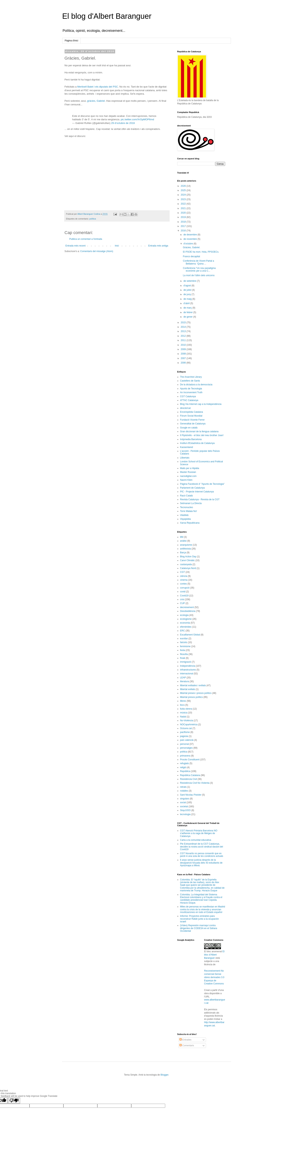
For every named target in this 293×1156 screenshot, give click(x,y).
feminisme (185, 646)
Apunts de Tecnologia (191, 388)
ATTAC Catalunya (189, 400)
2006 (183, 362)
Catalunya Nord (188, 568)
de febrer (188, 312)
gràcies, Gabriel (96, 100)
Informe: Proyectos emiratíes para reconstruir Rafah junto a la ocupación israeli (199, 919)
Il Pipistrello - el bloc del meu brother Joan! (202, 435)
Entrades (185, 1039)
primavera (185, 755)
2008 (183, 353)
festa (182, 650)
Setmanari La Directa (191, 503)
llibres (183, 701)
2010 (183, 345)
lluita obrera (186, 708)
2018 (183, 221)
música (183, 712)
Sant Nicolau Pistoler (190, 794)
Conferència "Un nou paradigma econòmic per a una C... (199, 269)
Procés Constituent (189, 759)
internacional (186, 673)
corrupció (185, 587)
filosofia (184, 654)
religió (183, 767)
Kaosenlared (186, 447)
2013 (183, 331)
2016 (183, 230)
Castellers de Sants (190, 380)
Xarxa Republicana (189, 523)
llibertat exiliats (187, 689)
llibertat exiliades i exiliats (193, 685)
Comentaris (186, 1045)
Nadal (183, 716)
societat (184, 806)
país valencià (187, 740)
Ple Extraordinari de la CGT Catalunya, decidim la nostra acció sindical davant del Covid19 (201, 846)
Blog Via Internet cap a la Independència (201, 404)
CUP (182, 603)
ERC (182, 630)
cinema (184, 580)
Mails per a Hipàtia (189, 468)
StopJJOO (185, 810)
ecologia (184, 615)
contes (183, 583)
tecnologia (185, 814)
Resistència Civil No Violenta (194, 783)
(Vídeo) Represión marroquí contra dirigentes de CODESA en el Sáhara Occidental (198, 928)
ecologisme (186, 619)
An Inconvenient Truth (191, 392)
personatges (186, 748)
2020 (183, 212)
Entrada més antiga (158, 245)
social (183, 802)
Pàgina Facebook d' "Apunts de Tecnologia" (202, 484)
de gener (188, 316)
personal (184, 744)
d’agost (187, 285)
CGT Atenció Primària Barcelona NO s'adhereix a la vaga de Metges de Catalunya (198, 833)
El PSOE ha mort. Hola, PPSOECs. (201, 252)
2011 (183, 340)
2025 (183, 190)
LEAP (183, 677)
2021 (183, 208)
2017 (183, 226)
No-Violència (186, 720)
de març (187, 307)
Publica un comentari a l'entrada (85, 239)
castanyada (186, 564)
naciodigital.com (188, 476)
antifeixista (185, 548)
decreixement (187, 607)
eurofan (184, 638)
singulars (184, 798)
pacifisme (185, 732)
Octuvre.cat (186, 728)
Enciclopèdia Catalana (191, 412)
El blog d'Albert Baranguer (107, 16)
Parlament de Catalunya (192, 487)
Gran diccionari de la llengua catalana (199, 431)
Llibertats (185, 457)
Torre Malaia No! (188, 511)
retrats (183, 787)
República (185, 771)
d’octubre (188, 243)
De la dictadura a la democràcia (196, 384)
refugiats (184, 763)
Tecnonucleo (186, 507)
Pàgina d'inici (71, 40)
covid (182, 591)
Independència (187, 666)
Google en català (189, 427)
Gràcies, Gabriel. (191, 247)
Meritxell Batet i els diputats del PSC (97, 86)
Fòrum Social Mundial (191, 415)
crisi (182, 599)
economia (185, 622)
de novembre (190, 239)
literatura (184, 681)
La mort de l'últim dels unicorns (198, 275)
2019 (183, 217)
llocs (182, 705)
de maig (187, 299)
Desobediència (187, 611)
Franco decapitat (191, 256)
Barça (183, 552)
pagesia (184, 736)
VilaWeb (184, 515)
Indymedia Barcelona (191, 439)
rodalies (184, 790)
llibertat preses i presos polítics (196, 693)
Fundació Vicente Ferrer (192, 419)
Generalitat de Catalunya (193, 423)
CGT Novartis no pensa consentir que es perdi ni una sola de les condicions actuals (201, 854)
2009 (183, 349)
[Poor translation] (14, 1100)
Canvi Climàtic (187, 560)
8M (181, 537)
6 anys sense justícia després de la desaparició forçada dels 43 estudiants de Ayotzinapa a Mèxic (201, 863)
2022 (183, 203)
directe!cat (185, 408)
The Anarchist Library (191, 377)
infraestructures (188, 669)
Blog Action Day (188, 556)
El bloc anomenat (213, 951)
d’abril (186, 303)
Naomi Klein (186, 480)
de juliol (187, 290)
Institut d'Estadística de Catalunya (197, 443)
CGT (182, 572)
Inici (117, 245)
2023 (183, 199)
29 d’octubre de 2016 (123, 123)
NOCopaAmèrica (189, 724)
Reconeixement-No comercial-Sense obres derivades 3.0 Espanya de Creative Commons (214, 977)
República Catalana (190, 775)
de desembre (190, 234)
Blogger (164, 1074)
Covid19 (184, 595)
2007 (183, 358)
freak (182, 658)
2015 (183, 322)
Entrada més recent (76, 245)
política (92, 219)
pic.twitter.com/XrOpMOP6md (137, 119)
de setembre (190, 281)
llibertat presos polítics (191, 697)
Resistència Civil (188, 779)
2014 (183, 327)
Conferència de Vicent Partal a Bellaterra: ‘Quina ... (198, 262)
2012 (183, 336)
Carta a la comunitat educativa (195, 840)
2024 (183, 194)
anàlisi (183, 541)
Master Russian (188, 472)
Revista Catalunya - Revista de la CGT (200, 499)
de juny (187, 294)
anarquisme (186, 545)
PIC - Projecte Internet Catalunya (197, 491)
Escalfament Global (190, 634)
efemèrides (185, 626)
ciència (183, 576)
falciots (183, 642)
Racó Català (186, 495)
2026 (183, 186)
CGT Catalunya (188, 396)
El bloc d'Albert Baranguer (214, 954)
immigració (185, 662)
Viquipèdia (185, 519)
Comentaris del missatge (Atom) (96, 251)
